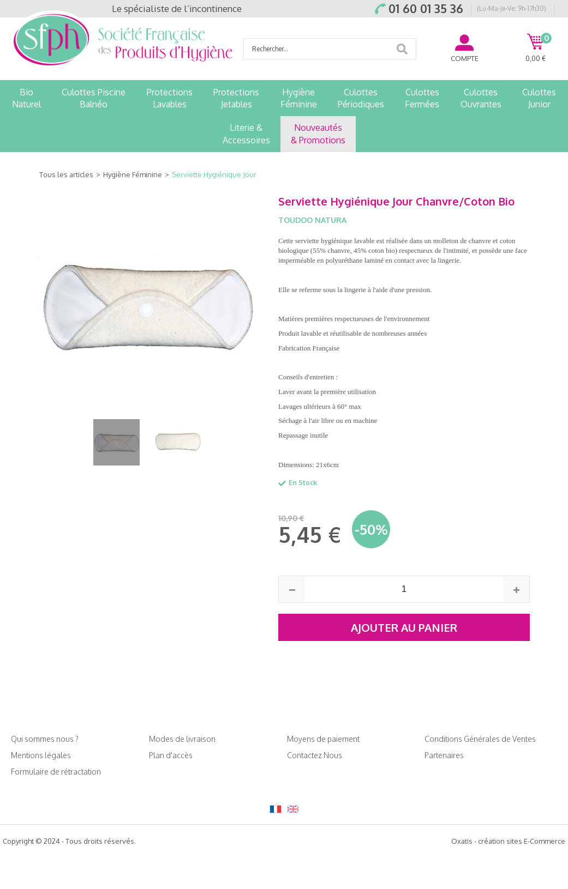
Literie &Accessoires (246, 133)
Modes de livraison (182, 738)
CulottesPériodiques (361, 98)
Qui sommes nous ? (45, 738)
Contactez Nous (314, 755)
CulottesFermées (422, 98)
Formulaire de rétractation (56, 771)
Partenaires (444, 755)
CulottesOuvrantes (481, 98)
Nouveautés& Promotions (318, 133)
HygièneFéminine (298, 98)
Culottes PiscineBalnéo (93, 98)
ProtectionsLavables (170, 98)
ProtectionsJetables (236, 98)
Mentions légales (41, 755)
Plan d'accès (171, 755)
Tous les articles (66, 174)
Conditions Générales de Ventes (480, 738)
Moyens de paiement (323, 738)
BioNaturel (26, 98)
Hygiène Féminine (132, 174)
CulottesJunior (539, 98)
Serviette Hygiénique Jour (214, 174)
